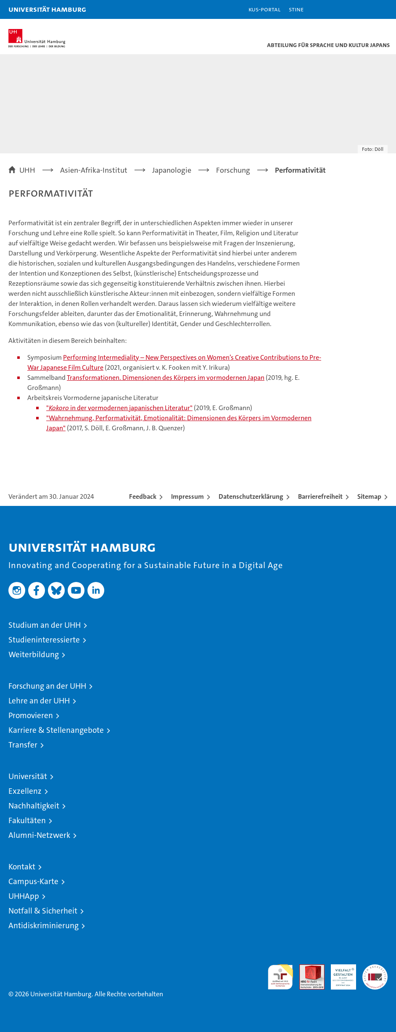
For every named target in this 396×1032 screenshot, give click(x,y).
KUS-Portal (264, 9)
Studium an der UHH (44, 625)
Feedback (142, 496)
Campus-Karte (33, 881)
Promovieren (30, 715)
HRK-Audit (339, 973)
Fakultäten (27, 820)
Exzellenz (25, 791)
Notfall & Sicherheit (42, 911)
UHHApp (23, 896)
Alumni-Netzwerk (39, 835)
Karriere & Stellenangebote (56, 730)
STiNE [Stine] (296, 9)
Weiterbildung (33, 654)
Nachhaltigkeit (33, 805)
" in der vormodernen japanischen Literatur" (119, 407)
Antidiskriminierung (43, 925)
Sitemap (369, 496)
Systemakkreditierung (375, 968)
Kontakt (21, 866)
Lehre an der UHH (39, 700)
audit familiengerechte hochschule (280, 977)
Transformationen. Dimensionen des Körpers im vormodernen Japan (165, 377)
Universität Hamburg (47, 9)
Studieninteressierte (44, 639)
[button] (363, 9)
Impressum (187, 496)
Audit (307, 968)
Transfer (22, 745)
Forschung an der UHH (47, 686)
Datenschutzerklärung (251, 496)
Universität (27, 776)
